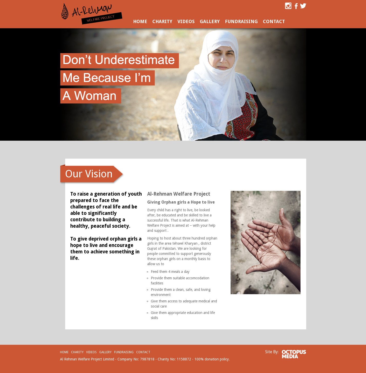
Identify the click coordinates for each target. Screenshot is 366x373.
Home (140, 21)
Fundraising (241, 21)
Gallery (210, 21)
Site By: (272, 351)
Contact (274, 21)
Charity (162, 21)
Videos (186, 21)
